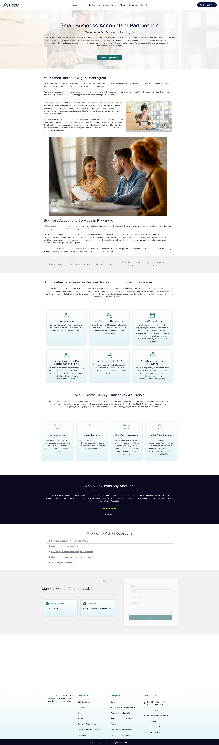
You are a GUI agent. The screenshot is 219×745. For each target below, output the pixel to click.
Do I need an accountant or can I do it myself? (69, 541)
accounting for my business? (62, 562)
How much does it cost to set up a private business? (72, 557)
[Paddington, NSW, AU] (109, 660)
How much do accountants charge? (65, 546)
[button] (109, 540)
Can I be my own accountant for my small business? (72, 551)
